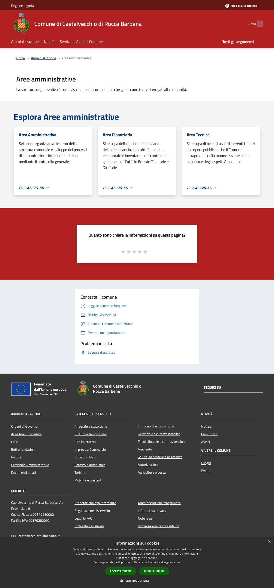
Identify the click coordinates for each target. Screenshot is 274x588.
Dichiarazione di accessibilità (158, 526)
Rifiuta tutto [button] (154, 571)
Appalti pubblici (85, 457)
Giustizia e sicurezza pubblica (159, 433)
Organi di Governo (24, 426)
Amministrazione (43, 58)
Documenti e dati (23, 472)
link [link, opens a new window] (178, 562)
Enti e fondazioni (23, 449)
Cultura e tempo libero (90, 434)
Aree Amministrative (26, 434)
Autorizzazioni (148, 464)
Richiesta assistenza (89, 526)
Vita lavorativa (85, 441)
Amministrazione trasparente (159, 502)
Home (20, 58)
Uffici (15, 441)
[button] (137, 581)
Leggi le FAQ (83, 518)
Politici (16, 457)
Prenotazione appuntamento (95, 502)
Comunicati (209, 434)
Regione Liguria (22, 5)
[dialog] (137, 562)
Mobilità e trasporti (88, 480)
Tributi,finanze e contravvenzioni (162, 441)
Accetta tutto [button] (120, 571)
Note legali (145, 518)
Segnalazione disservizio (92, 510)
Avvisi (205, 441)
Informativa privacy (152, 510)
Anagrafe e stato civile (90, 426)
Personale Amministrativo (30, 464)
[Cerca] (258, 24)
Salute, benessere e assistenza (160, 456)
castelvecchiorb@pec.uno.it (39, 535)
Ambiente (145, 449)
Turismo (80, 472)
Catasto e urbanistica (89, 464)
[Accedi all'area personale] (241, 6)
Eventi (206, 470)
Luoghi (206, 462)
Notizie (206, 426)
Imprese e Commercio (90, 449)
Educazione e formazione (156, 426)
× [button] (269, 541)
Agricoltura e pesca (152, 472)
